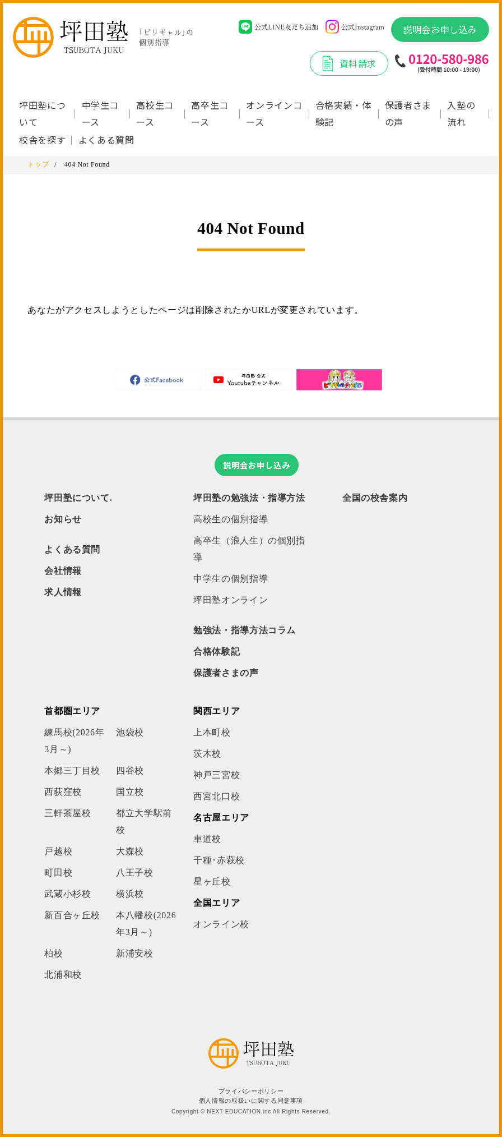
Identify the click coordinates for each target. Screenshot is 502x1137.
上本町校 (212, 732)
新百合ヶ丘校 (72, 915)
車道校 (207, 839)
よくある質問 (106, 139)
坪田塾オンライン (230, 600)
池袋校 (130, 732)
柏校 (53, 953)
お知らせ (63, 519)
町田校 (58, 872)
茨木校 (207, 753)
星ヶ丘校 (212, 881)
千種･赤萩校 (219, 860)
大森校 (130, 851)
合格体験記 (216, 651)
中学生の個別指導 (230, 578)
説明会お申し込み (440, 29)
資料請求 (349, 63)
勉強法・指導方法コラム (244, 630)
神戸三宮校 (216, 775)
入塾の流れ (461, 113)
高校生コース (155, 113)
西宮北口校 (216, 796)
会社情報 (63, 571)
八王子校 (135, 872)
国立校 (130, 792)
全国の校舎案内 (374, 498)
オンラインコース (274, 113)
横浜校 (130, 894)
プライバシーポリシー (251, 1091)
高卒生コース (210, 113)
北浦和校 (63, 974)
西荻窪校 (63, 792)
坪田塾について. (78, 498)
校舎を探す (42, 139)
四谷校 (130, 770)
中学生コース (100, 113)
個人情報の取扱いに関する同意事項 (251, 1101)
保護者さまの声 (408, 113)
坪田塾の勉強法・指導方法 (249, 498)
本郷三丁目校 (72, 770)
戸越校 (58, 851)
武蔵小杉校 (67, 894)
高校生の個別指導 (230, 519)
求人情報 (63, 592)
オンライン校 (221, 924)
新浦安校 (135, 953)
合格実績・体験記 (343, 113)
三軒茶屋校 (67, 813)
